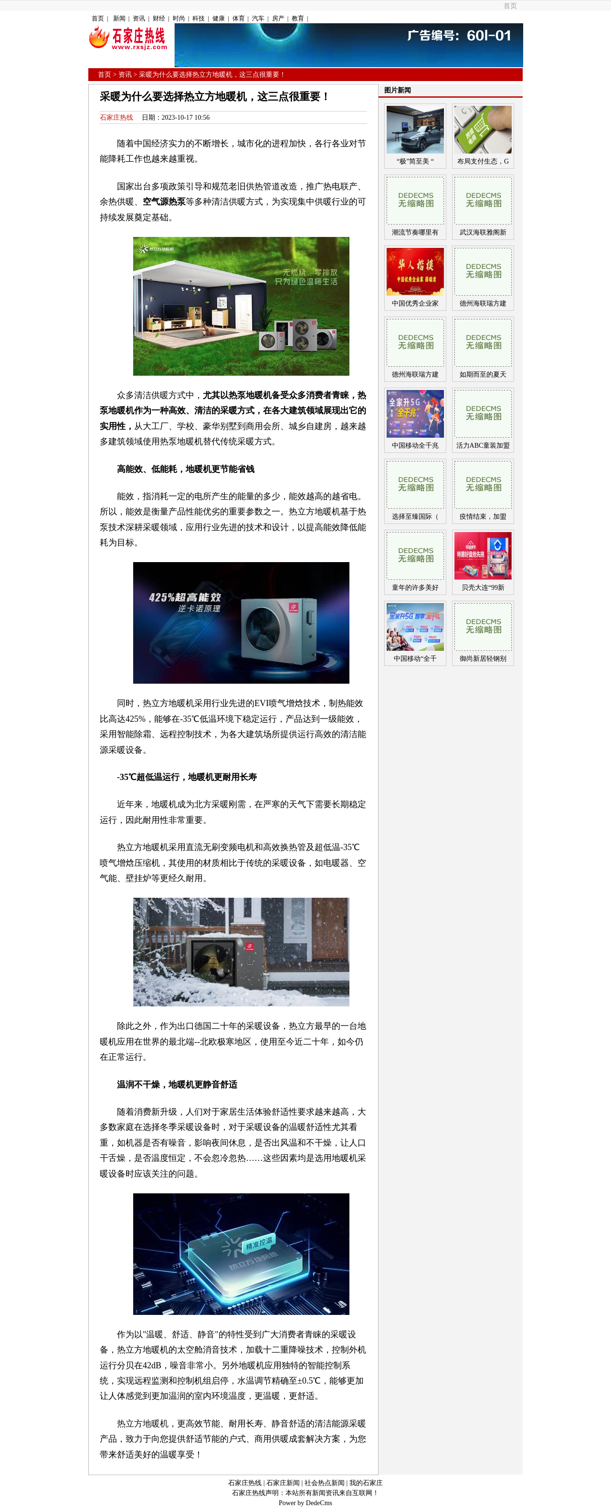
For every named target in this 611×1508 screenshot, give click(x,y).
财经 (159, 18)
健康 (218, 18)
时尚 (179, 18)
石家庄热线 (116, 117)
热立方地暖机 (143, 1423)
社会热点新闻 (325, 1483)
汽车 (258, 18)
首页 (510, 6)
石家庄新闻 (283, 1483)
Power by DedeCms (305, 1503)
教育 (298, 18)
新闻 (119, 18)
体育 (238, 18)
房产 (278, 18)
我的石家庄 (366, 1483)
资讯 (139, 18)
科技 (198, 18)
